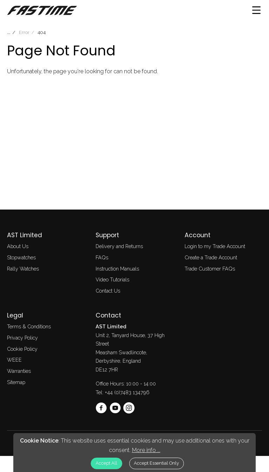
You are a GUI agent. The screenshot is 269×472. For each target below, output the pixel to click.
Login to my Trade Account (215, 246)
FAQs (102, 257)
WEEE (14, 360)
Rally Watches (23, 269)
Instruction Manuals (117, 269)
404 (41, 32)
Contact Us (108, 291)
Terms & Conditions (29, 326)
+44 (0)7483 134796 (127, 392)
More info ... (146, 450)
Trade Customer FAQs (210, 269)
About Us (17, 246)
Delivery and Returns (119, 246)
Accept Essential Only (156, 463)
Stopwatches (21, 257)
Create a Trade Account (211, 257)
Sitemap (16, 382)
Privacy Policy (22, 338)
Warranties (19, 371)
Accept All (106, 463)
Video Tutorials (112, 279)
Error (24, 32)
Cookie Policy (22, 349)
